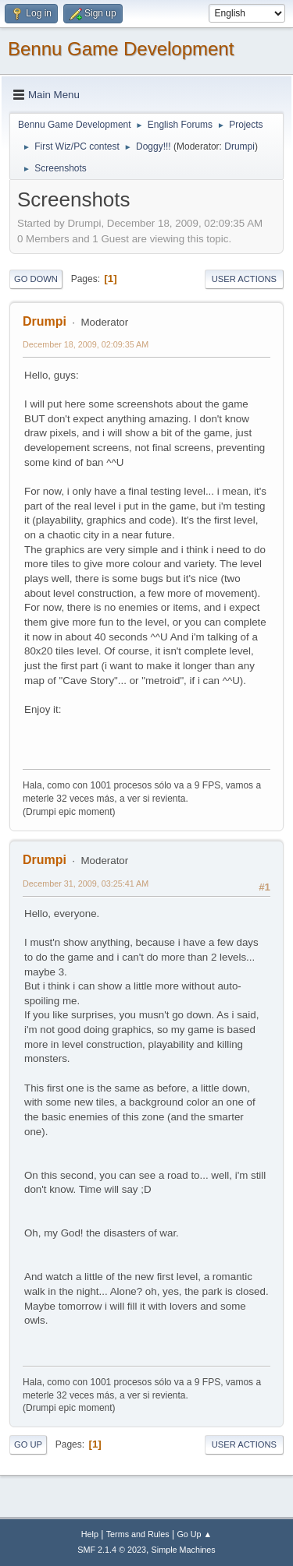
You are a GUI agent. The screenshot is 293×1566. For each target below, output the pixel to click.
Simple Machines (184, 1549)
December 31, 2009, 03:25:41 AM (85, 883)
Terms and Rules (138, 1534)
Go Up (28, 1444)
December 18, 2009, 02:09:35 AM (85, 344)
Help (89, 1534)
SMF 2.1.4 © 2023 (111, 1549)
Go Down (36, 279)
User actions (244, 279)
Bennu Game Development (121, 48)
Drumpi (239, 146)
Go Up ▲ (194, 1534)
